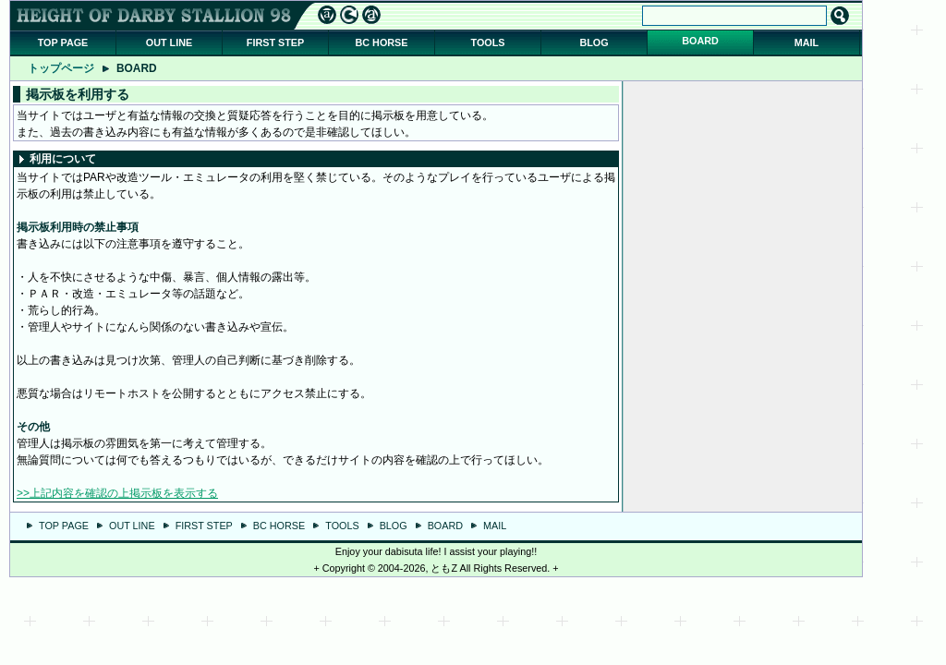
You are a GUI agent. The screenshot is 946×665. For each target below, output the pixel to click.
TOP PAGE (63, 42)
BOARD (700, 40)
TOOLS (488, 42)
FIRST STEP (275, 42)
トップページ (61, 68)
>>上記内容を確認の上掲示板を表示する (117, 493)
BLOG (593, 42)
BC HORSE (382, 42)
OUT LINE (169, 42)
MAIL (806, 42)
